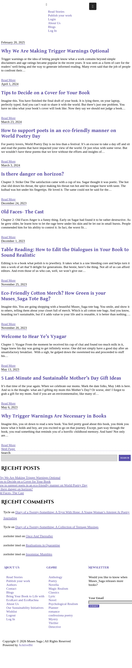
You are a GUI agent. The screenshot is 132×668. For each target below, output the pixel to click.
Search (6, 453)
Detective (55, 627)
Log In (10, 619)
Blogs (51, 27)
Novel (52, 600)
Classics (54, 592)
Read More (8, 80)
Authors (11, 585)
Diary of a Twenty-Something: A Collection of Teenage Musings (56, 527)
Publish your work (60, 15)
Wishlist (11, 611)
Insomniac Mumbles (39, 554)
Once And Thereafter (39, 536)
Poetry (53, 581)
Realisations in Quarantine (43, 545)
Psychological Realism (63, 604)
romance (54, 611)
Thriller (53, 623)
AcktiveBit (26, 645)
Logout (11, 615)
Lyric (52, 596)
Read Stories (56, 11)
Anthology (55, 577)
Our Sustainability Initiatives (24, 607)
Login (52, 19)
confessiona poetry (61, 615)
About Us (54, 23)
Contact (11, 588)
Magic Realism (58, 588)
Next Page (8, 449)
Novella (54, 585)
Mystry (53, 619)
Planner (53, 607)
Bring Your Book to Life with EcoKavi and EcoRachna (25, 598)
